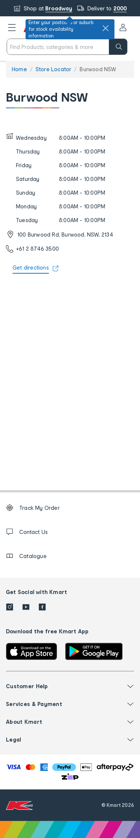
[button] (12, 27)
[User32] (123, 27)
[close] (105, 28)
